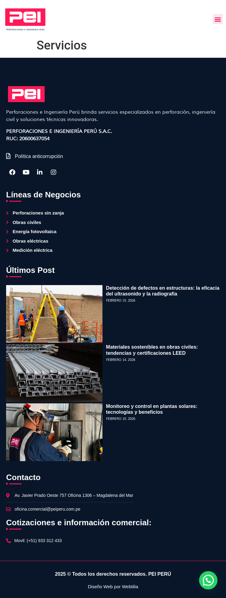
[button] (218, 19)
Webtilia (130, 586)
